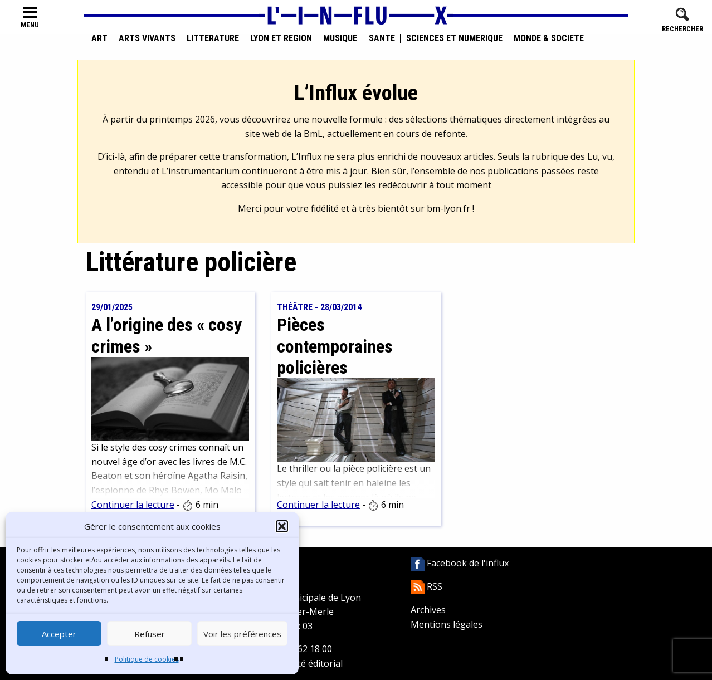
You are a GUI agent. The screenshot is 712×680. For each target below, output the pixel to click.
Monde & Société (549, 38)
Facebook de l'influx (460, 563)
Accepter (59, 633)
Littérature (213, 38)
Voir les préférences (242, 633)
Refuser (149, 633)
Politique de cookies (147, 659)
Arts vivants (147, 38)
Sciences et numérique (454, 38)
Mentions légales (446, 624)
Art (99, 38)
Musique (340, 38)
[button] (281, 526)
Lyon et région (281, 38)
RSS (426, 586)
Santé (382, 38)
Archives (428, 610)
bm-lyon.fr (448, 208)
